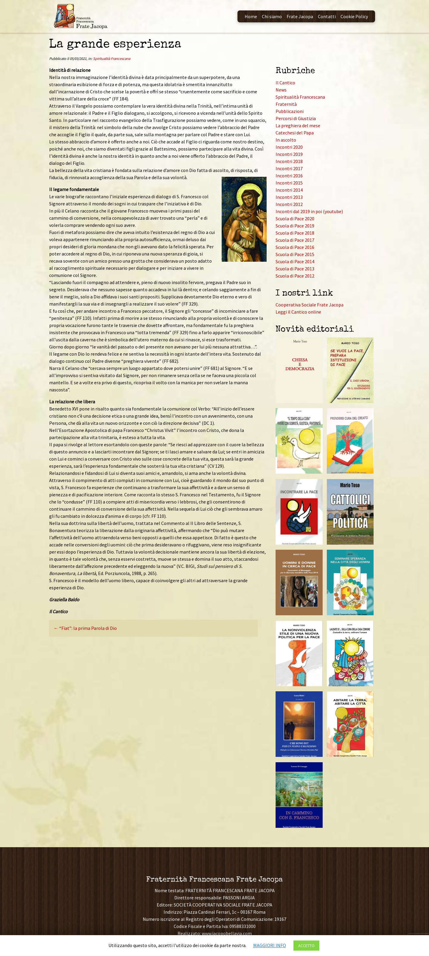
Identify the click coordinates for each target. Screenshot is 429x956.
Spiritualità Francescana (111, 58)
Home (251, 16)
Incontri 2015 (289, 183)
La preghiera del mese (298, 125)
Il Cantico (285, 83)
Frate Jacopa (300, 16)
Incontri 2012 (289, 204)
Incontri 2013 (289, 197)
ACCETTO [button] (306, 945)
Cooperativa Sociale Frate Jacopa (309, 305)
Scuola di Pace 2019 (295, 226)
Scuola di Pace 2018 (295, 233)
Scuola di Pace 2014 (295, 261)
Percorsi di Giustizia (296, 118)
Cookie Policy (354, 16)
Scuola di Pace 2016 (295, 247)
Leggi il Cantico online (298, 312)
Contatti (327, 16)
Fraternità (286, 104)
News (281, 90)
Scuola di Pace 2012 (295, 276)
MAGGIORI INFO (269, 945)
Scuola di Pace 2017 (295, 240)
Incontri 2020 (289, 147)
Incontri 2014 (289, 190)
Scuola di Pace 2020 (295, 218)
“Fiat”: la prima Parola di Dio (85, 628)
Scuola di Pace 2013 (295, 269)
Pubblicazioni (290, 111)
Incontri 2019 (289, 154)
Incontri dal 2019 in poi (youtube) (309, 211)
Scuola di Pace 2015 (295, 254)
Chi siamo (272, 16)
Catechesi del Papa (295, 133)
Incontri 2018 (289, 161)
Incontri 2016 (289, 176)
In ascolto (286, 140)
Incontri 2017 (289, 168)
